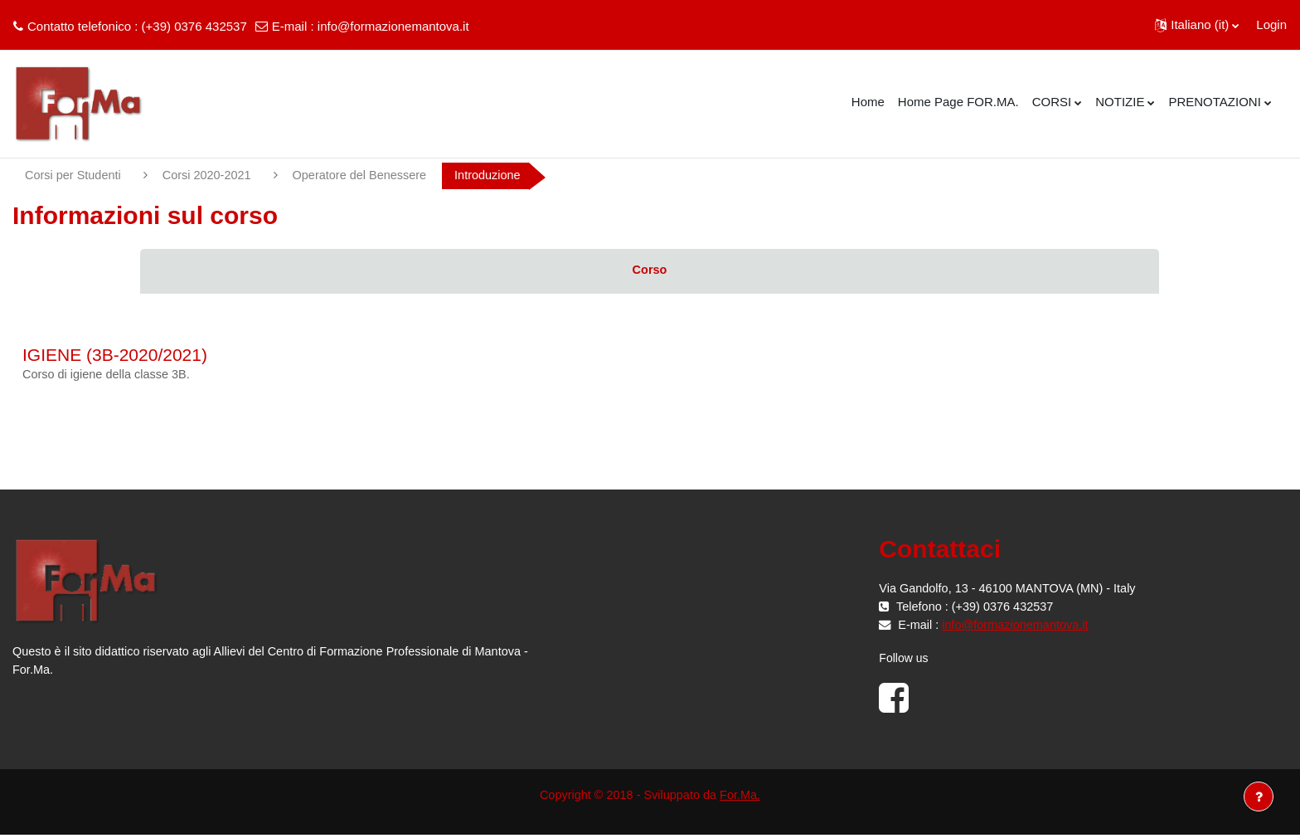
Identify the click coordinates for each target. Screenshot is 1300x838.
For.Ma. (743, 797)
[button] (1196, 25)
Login (1271, 24)
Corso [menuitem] (649, 271)
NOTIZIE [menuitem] (1119, 102)
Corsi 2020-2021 (212, 175)
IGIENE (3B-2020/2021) (114, 355)
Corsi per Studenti (74, 175)
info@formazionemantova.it (393, 26)
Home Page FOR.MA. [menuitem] (958, 102)
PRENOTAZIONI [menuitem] (1214, 102)
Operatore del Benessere (369, 175)
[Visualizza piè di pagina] (1258, 796)
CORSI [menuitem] (1052, 102)
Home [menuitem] (868, 102)
